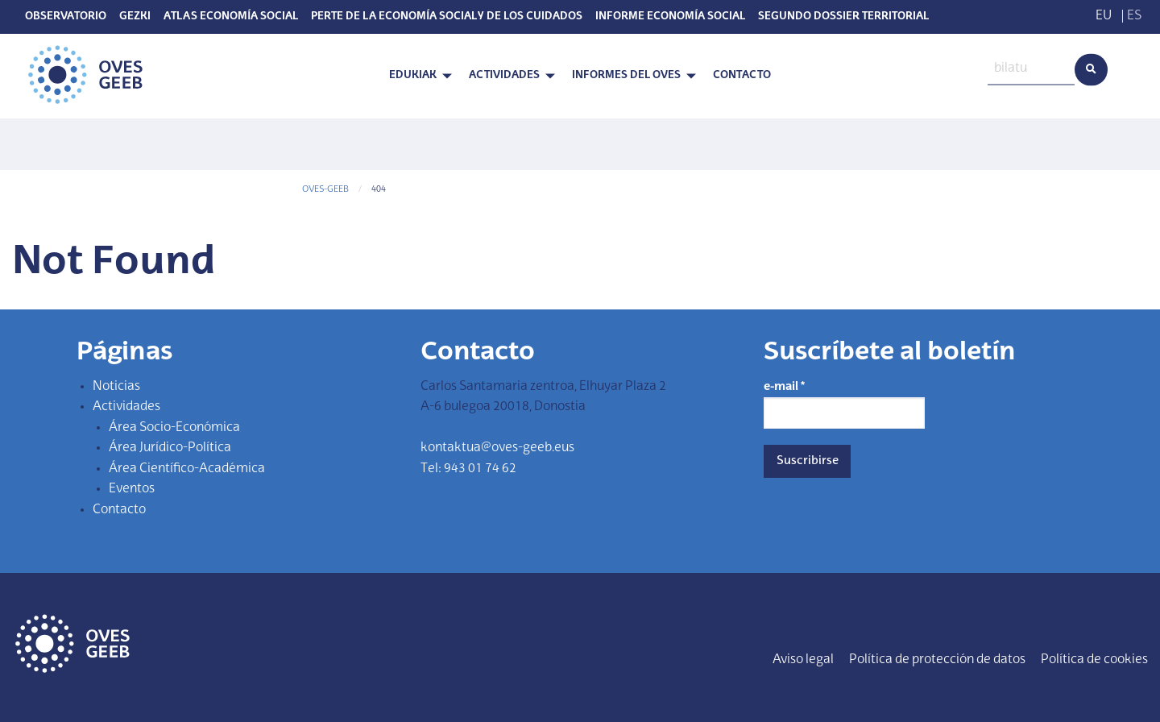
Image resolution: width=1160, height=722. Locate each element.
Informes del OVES (626, 75)
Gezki (135, 17)
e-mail (784, 386)
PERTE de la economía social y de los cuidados (446, 17)
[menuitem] (416, 76)
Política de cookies (1094, 660)
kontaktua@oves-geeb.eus (497, 448)
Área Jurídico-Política (170, 448)
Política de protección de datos (937, 660)
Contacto (742, 75)
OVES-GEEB (325, 189)
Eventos (132, 489)
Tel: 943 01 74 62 (468, 469)
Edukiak (413, 75)
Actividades (504, 75)
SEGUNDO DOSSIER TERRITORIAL (843, 17)
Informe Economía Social (670, 17)
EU (1104, 16)
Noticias (116, 386)
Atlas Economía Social (231, 17)
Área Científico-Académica (187, 469)
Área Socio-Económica (174, 427)
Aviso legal (803, 660)
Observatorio (65, 17)
